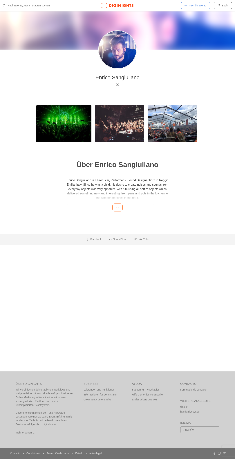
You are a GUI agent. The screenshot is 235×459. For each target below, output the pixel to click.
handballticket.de (190, 411)
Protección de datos (58, 453)
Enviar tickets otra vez (144, 399)
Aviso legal (95, 453)
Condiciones (33, 453)
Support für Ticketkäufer (145, 389)
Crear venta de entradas (97, 399)
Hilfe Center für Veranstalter (148, 394)
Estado (79, 453)
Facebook (94, 239)
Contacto (15, 453)
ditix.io (184, 406)
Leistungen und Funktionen (99, 389)
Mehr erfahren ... (25, 432)
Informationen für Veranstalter (100, 394)
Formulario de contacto (193, 389)
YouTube (142, 239)
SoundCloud (118, 239)
